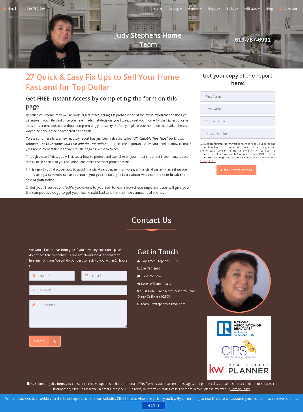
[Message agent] (169, 276)
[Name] (52, 276)
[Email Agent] (11, 8)
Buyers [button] (214, 9)
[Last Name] (237, 109)
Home (157, 9)
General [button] (194, 9)
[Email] (237, 121)
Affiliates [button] (252, 9)
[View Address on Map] (169, 294)
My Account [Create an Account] (289, 9)
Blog (269, 9)
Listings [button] (175, 9)
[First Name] (237, 96)
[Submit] (45, 341)
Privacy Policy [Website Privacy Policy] (208, 161)
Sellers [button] (232, 9)
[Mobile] (237, 134)
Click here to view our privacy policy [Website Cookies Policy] (146, 398)
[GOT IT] (154, 405)
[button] (236, 170)
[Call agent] (33, 8)
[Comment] (78, 314)
